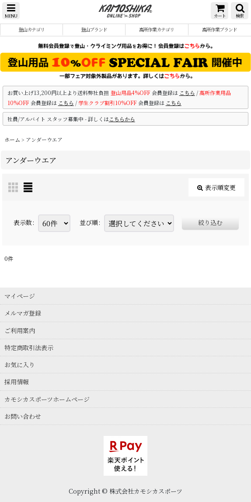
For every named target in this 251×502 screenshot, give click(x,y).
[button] (11, 10)
